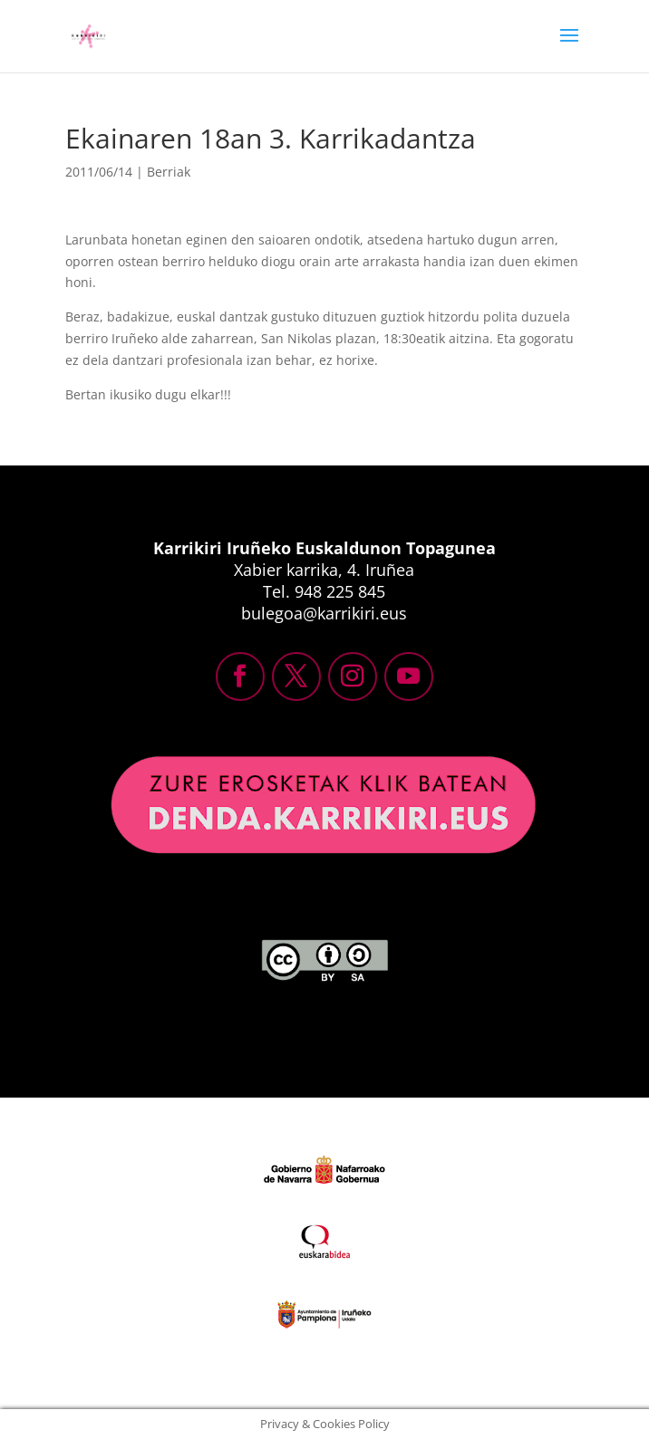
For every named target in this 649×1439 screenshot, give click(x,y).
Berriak (168, 171)
